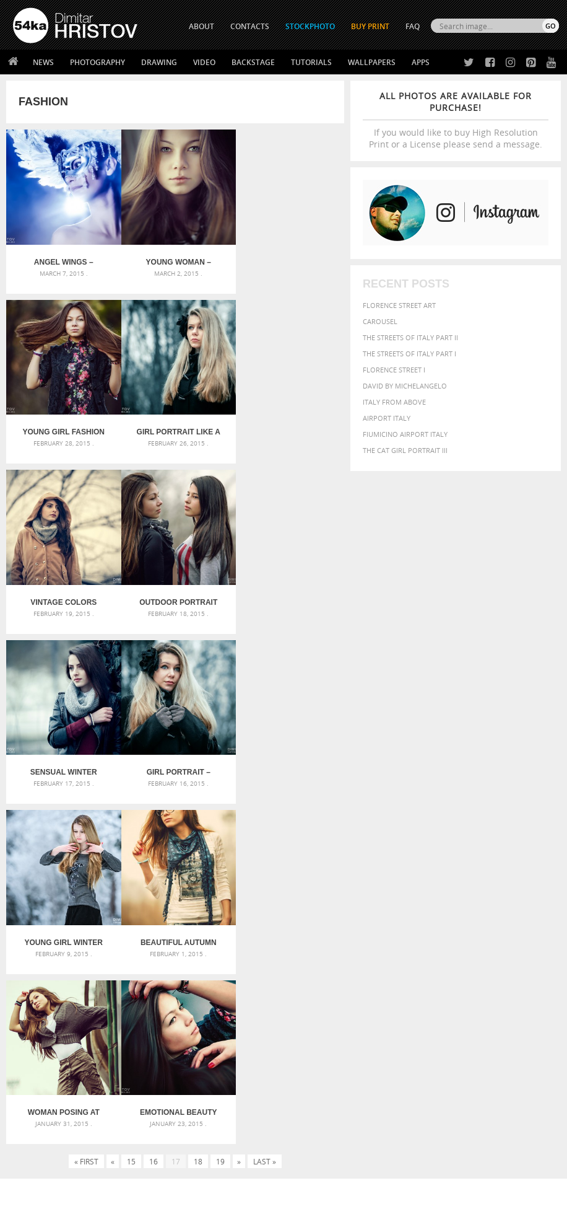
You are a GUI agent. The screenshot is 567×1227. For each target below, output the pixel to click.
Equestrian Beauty (142, 1184)
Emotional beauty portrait (287, 763)
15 (131, 812)
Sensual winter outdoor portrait (63, 595)
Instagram (316, 1111)
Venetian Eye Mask (215, 1184)
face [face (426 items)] (420, 959)
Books (159, 1109)
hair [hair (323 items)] (523, 960)
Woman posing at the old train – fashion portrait (175, 763)
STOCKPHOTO (310, 26)
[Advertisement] (286, 858)
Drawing (159, 62)
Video (204, 62)
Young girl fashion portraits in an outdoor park (288, 259)
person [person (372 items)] (504, 982)
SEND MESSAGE (494, 1112)
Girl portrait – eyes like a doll (175, 595)
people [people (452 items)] (476, 982)
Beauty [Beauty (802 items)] (455, 937)
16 (153, 812)
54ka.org (115, 1213)
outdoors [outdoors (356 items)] (442, 982)
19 (220, 812)
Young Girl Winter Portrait (288, 595)
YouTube (312, 1143)
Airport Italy (386, 418)
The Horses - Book (45, 1125)
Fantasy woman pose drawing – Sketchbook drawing (283, 941)
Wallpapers (372, 62)
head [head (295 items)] (540, 960)
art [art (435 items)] (423, 925)
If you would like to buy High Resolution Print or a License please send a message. (455, 120)
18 (198, 812)
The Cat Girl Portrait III (405, 450)
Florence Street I (394, 369)
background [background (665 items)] (501, 925)
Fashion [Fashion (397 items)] (446, 959)
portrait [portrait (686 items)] (405, 993)
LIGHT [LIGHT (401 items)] (420, 971)
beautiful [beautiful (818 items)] (409, 937)
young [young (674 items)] (464, 1006)
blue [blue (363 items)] (512, 938)
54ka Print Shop (41, 1078)
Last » (264, 812)
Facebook (315, 1095)
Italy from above (394, 402)
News (43, 62)
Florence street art (399, 305)
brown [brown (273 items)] (532, 939)
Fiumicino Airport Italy (405, 434)
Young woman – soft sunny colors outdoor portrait (175, 259)
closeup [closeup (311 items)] (397, 949)
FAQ (412, 26)
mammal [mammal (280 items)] (446, 972)
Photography (97, 62)
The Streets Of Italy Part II (410, 337)
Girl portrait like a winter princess (62, 427)
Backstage (253, 62)
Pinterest (314, 1127)
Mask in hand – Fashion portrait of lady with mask (98, 956)
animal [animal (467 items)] (399, 925)
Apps (421, 62)
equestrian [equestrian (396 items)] (529, 949)
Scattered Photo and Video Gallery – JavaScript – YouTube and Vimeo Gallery (98, 926)
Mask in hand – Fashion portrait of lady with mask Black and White (98, 941)
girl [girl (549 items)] (505, 959)
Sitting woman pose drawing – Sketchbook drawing (283, 986)
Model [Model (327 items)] (471, 971)
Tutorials (311, 62)
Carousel (380, 321)
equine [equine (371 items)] (396, 959)
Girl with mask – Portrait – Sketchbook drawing (283, 956)
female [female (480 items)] (479, 959)
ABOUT (201, 26)
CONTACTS (249, 26)
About (159, 1078)
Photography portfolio (57, 1109)
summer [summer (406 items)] (510, 994)
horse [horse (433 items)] (396, 971)
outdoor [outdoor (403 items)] (402, 982)
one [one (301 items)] (527, 972)
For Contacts (173, 1140)
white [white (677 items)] (398, 1006)
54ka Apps (29, 1140)
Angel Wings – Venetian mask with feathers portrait (62, 259)
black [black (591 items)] (488, 938)
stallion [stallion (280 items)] (478, 995)
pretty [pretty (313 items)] (440, 994)
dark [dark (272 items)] (464, 950)
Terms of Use (183, 1213)
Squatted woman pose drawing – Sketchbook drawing (283, 971)
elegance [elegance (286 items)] (489, 950)
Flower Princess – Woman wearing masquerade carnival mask (98, 986)
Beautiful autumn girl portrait (63, 763)
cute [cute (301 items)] (446, 950)
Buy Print (370, 26)
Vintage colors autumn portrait (175, 427)
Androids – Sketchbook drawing (259, 926)
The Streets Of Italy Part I (409, 353)
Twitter (311, 1079)
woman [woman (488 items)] (430, 1006)
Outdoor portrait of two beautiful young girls (288, 427)
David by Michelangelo (405, 385)
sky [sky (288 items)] (458, 995)
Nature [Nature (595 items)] (501, 971)
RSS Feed (270, 1184)
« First (86, 812)
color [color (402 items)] (425, 949)
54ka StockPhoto (44, 1094)
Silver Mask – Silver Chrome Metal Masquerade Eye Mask (98, 971)
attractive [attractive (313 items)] (449, 925)
